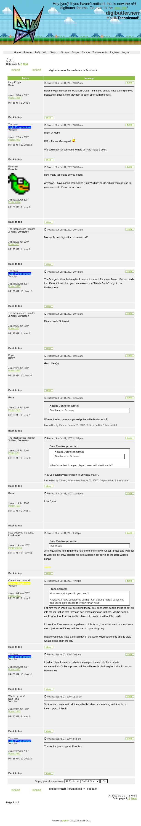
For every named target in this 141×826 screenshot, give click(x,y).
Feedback (91, 70)
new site (120, 8)
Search (54, 52)
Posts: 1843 (14, 711)
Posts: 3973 (14, 140)
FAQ (37, 52)
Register (114, 52)
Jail (9, 60)
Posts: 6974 (14, 202)
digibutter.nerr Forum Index (65, 70)
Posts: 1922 (14, 370)
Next (25, 64)
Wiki (45, 52)
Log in (125, 52)
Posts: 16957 (14, 98)
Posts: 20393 (14, 548)
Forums (28, 52)
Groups (65, 52)
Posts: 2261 (14, 596)
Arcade (86, 52)
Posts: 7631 (14, 410)
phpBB (65, 820)
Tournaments (100, 52)
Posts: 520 (13, 244)
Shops (75, 52)
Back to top (15, 117)
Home (17, 52)
